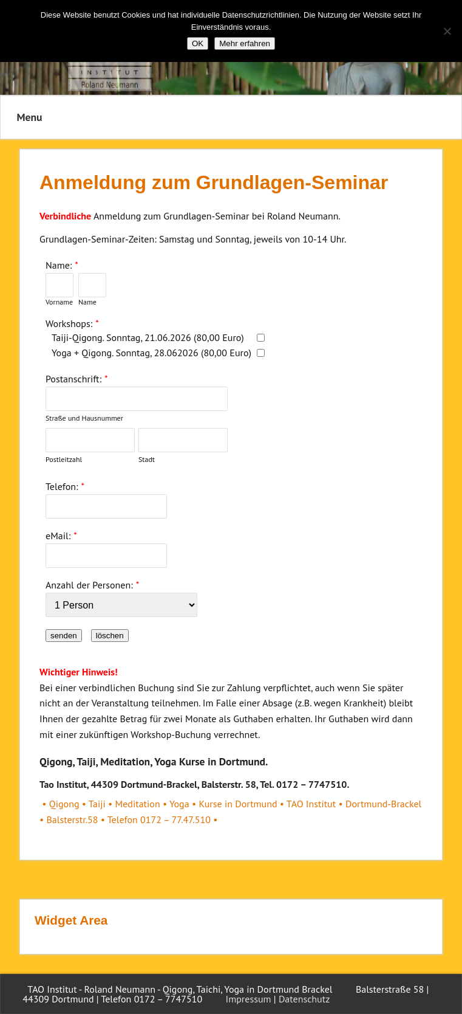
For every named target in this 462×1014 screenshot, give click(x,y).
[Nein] (447, 31)
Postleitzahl (64, 459)
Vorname (59, 301)
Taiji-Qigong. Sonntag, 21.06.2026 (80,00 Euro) (148, 337)
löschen (110, 635)
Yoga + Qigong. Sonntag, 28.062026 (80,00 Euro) (151, 353)
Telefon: (62, 486)
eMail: (58, 535)
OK (197, 43)
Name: (59, 265)
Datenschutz (304, 999)
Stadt (146, 459)
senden (63, 635)
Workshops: (69, 323)
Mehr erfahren (244, 43)
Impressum (248, 999)
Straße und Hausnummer (84, 417)
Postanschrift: (73, 379)
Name (87, 301)
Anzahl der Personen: (89, 585)
